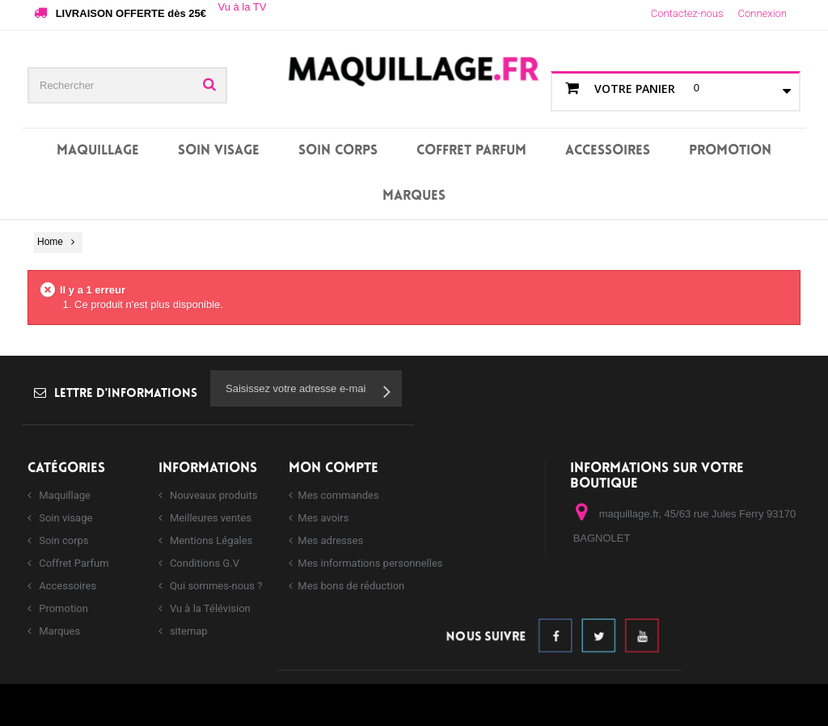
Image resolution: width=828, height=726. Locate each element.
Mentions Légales (210, 540)
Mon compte (333, 468)
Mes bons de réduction (351, 586)
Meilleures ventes (209, 518)
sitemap (187, 631)
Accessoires (607, 151)
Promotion (730, 151)
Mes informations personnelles (370, 563)
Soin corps (338, 151)
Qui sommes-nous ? (215, 586)
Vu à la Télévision (209, 608)
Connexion (762, 13)
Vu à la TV (242, 7)
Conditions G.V (203, 563)
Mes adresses (330, 540)
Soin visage (219, 151)
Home (50, 241)
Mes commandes (338, 495)
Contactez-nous (687, 13)
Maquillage (98, 151)
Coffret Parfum (471, 151)
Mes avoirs (323, 518)
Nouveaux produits (212, 495)
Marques (414, 196)
